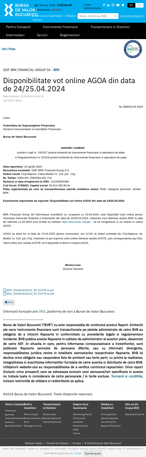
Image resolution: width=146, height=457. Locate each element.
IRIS (42, 311)
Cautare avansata (132, 16)
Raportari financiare (111, 425)
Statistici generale (52, 418)
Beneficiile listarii (13, 425)
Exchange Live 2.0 (32, 425)
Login (87, 4)
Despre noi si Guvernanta (47, 16)
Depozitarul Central (134, 414)
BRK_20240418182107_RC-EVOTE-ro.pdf (30, 290)
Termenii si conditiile (126, 376)
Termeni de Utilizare (57, 443)
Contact (37, 19)
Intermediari (15, 35)
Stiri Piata (8, 49)
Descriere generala (82, 414)
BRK (56, 70)
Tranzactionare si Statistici (110, 27)
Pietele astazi (49, 414)
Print (9, 302)
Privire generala (109, 414)
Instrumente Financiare (60, 27)
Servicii (42, 35)
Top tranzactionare (52, 421)
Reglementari (70, 35)
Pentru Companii (18, 27)
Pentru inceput (31, 414)
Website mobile (33, 443)
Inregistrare (92, 8)
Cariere (76, 433)
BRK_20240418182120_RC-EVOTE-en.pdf (30, 293)
